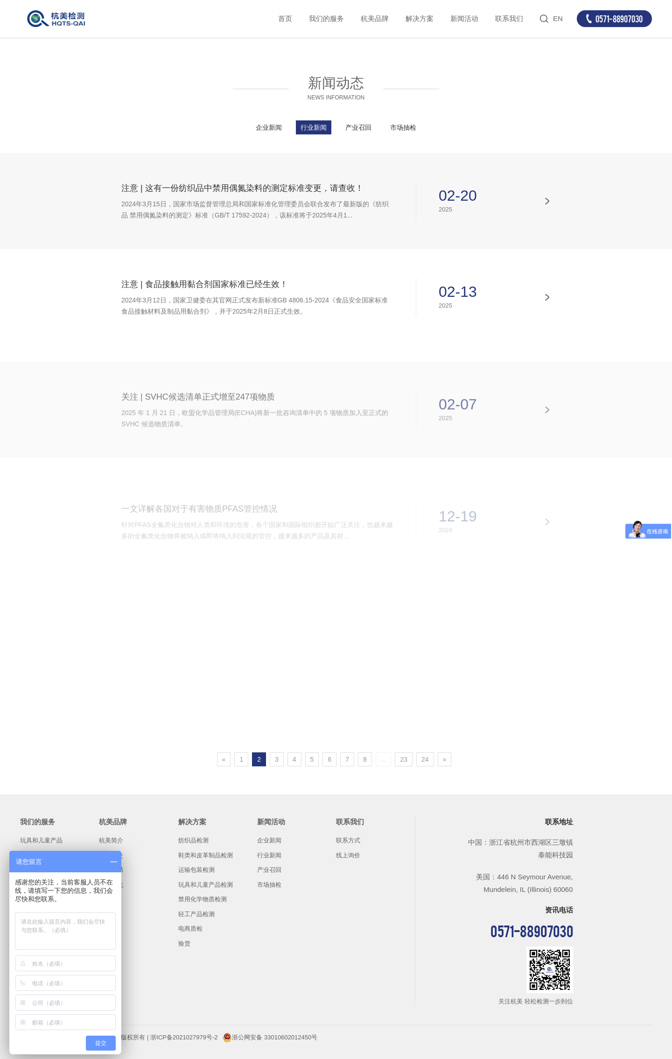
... (383, 759)
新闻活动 (464, 18)
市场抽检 (403, 127)
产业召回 (358, 127)
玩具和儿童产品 (41, 840)
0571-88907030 (619, 19)
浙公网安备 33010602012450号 (274, 1037)
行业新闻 (314, 127)
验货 (184, 943)
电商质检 (190, 928)
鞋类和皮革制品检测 (205, 855)
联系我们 (509, 18)
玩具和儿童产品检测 (205, 884)
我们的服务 (326, 18)
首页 (285, 18)
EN (558, 18)
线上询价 (348, 855)
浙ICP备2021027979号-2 (184, 1037)
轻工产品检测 (196, 914)
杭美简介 (111, 840)
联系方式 (348, 840)
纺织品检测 (193, 840)
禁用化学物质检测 (202, 899)
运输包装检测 (196, 869)
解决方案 (420, 18)
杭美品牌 (375, 18)
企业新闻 (269, 127)
